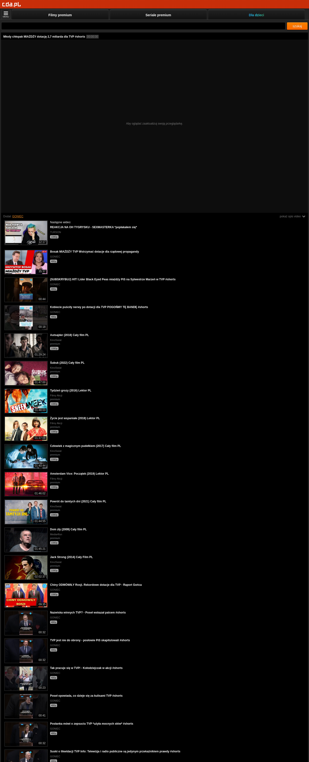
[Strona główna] (11, 5)
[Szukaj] (143, 26)
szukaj (297, 26)
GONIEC (17, 216)
